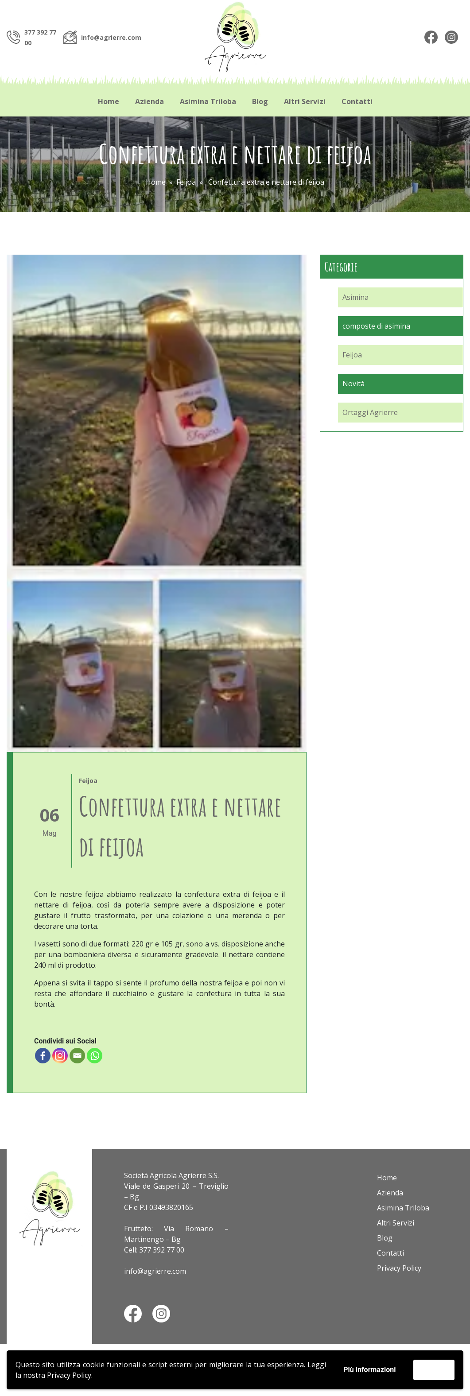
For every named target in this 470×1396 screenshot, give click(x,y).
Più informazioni (369, 1369)
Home (108, 101)
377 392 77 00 (161, 1250)
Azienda (149, 101)
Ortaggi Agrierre (370, 412)
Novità (353, 383)
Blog (260, 101)
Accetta (434, 1369)
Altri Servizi (305, 101)
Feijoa (186, 182)
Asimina (355, 297)
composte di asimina (376, 326)
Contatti (357, 101)
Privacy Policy (69, 1375)
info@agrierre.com (111, 37)
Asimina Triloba (208, 101)
